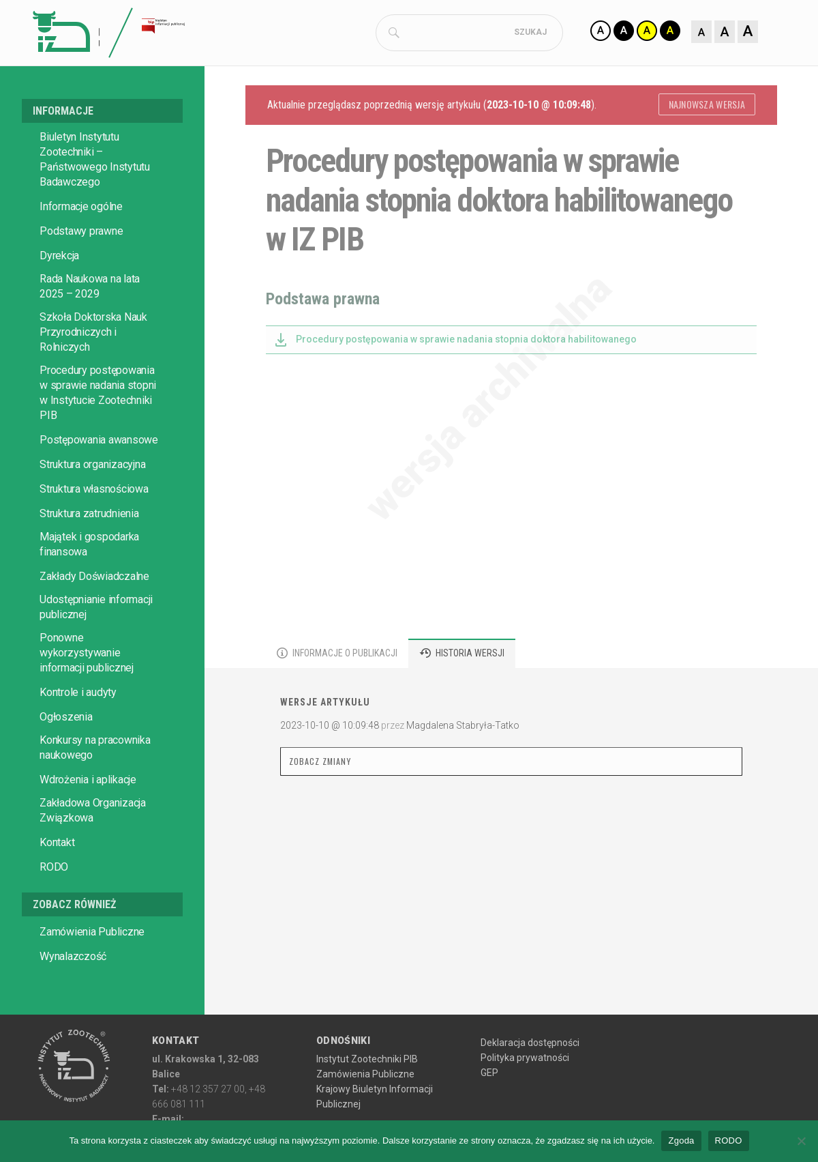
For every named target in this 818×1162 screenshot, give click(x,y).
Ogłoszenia (66, 752)
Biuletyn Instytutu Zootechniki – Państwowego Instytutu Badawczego (95, 195)
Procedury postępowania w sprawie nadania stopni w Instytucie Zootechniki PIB (98, 428)
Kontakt (57, 877)
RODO (54, 902)
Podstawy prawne (81, 266)
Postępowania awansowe (99, 475)
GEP (489, 1108)
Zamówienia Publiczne (92, 967)
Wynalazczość (73, 991)
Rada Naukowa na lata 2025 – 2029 (90, 322)
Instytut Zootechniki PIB (367, 1094)
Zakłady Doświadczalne (94, 611)
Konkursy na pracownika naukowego (95, 783)
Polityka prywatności (525, 1093)
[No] (801, 1141)
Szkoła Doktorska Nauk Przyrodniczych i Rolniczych (93, 367)
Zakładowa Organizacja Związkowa (93, 846)
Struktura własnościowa (94, 524)
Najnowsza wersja (707, 139)
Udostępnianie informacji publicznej (96, 642)
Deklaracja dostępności (530, 1078)
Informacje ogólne (81, 241)
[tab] (337, 688)
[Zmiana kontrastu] (646, 32)
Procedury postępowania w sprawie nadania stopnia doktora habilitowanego (466, 374)
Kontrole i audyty (78, 727)
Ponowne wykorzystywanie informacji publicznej (87, 688)
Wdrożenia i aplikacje (88, 815)
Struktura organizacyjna (92, 499)
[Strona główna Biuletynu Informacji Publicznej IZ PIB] (214, 34)
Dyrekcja (59, 291)
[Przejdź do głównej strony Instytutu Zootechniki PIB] (74, 1102)
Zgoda (681, 1140)
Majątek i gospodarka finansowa (89, 580)
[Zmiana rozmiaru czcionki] (634, 68)
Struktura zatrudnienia (89, 548)
